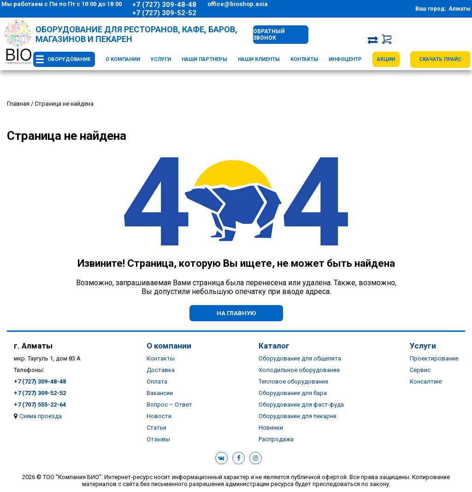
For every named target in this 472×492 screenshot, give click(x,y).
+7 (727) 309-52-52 (164, 13)
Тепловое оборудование (293, 381)
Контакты (304, 59)
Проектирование (434, 358)
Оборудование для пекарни (297, 416)
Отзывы (158, 439)
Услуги (161, 59)
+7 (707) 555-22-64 (40, 404)
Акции (386, 59)
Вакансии (160, 393)
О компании (123, 59)
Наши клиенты (259, 59)
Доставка (161, 369)
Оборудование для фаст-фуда (301, 404)
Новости (159, 416)
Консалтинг (426, 381)
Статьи (156, 427)
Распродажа (276, 439)
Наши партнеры (204, 59)
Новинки (271, 427)
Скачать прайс (440, 59)
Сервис (420, 369)
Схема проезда (40, 416)
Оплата (157, 381)
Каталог (274, 345)
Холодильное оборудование (299, 369)
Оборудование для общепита (300, 358)
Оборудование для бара (293, 393)
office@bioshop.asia (237, 3)
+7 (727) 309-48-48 (164, 4)
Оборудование (68, 59)
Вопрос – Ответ (169, 404)
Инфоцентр (345, 59)
